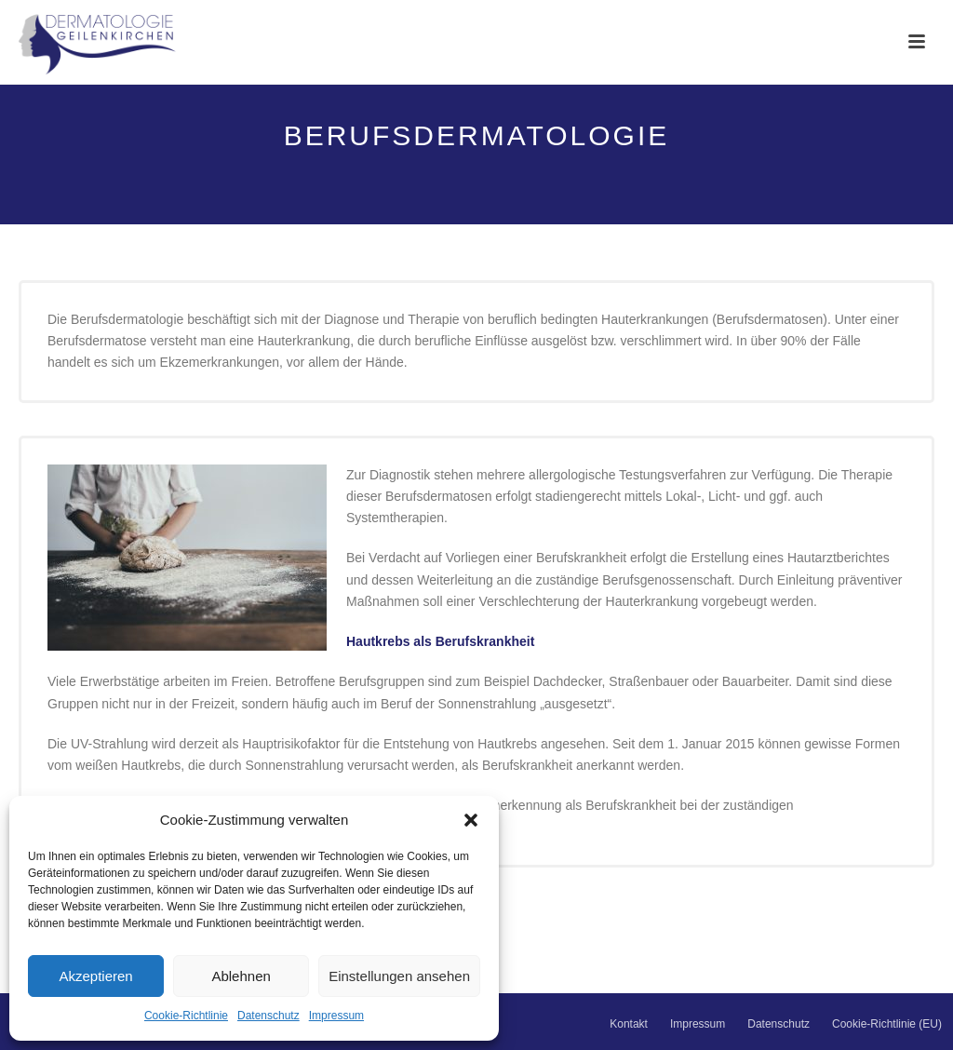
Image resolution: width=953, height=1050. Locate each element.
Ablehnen (240, 976)
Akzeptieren (95, 976)
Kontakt (629, 1023)
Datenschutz (268, 1015)
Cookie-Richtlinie (186, 1015)
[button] (471, 820)
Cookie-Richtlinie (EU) (887, 1023)
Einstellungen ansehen (399, 976)
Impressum (336, 1015)
